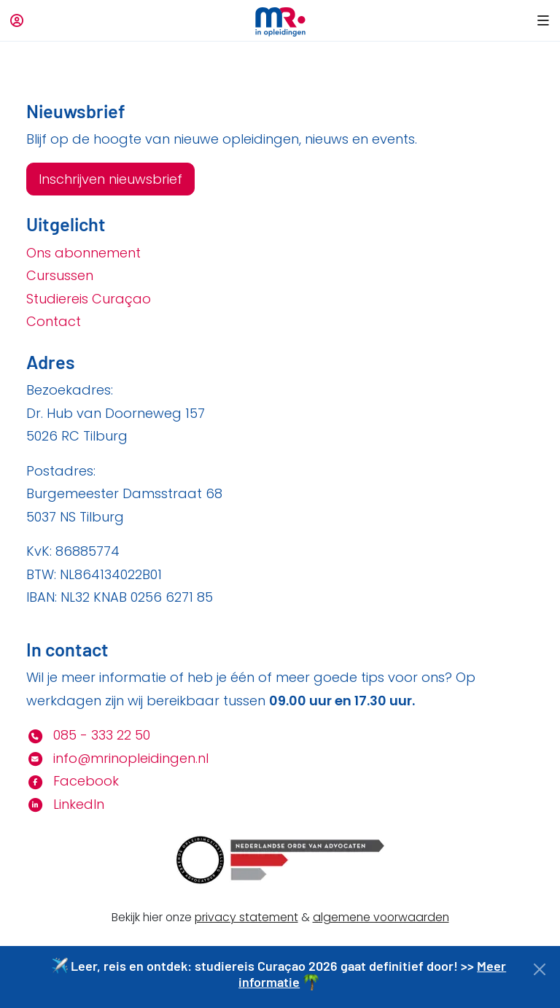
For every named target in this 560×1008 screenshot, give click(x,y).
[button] (541, 20)
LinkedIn (65, 804)
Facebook (72, 781)
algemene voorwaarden (381, 917)
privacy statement (246, 917)
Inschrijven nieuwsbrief (110, 179)
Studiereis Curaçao (88, 299)
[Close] (540, 969)
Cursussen (59, 275)
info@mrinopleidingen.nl (117, 758)
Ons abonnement (83, 253)
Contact (53, 321)
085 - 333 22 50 (88, 735)
